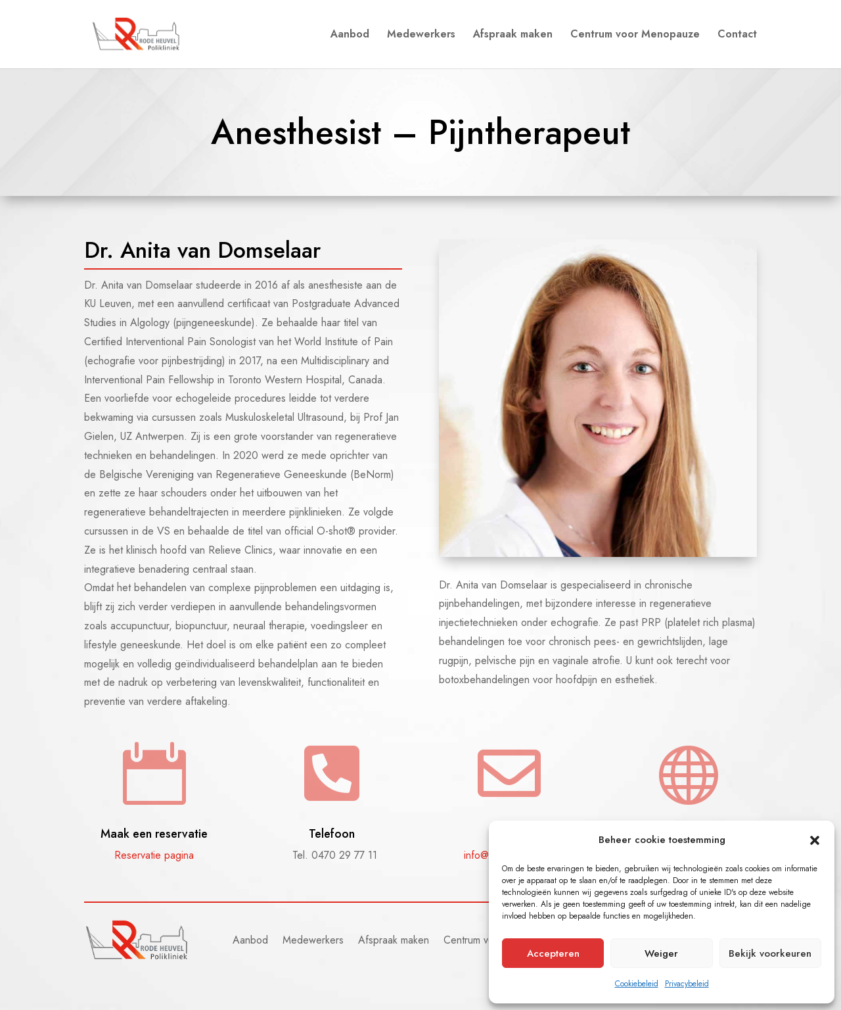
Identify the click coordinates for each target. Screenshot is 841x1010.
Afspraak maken (513, 35)
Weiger (661, 953)
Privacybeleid (687, 984)
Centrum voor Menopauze (635, 35)
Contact (737, 35)
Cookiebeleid (636, 984)
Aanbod (349, 35)
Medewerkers (421, 35)
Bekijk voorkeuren (770, 953)
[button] (814, 840)
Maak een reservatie (154, 833)
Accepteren (553, 953)
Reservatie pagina (154, 855)
